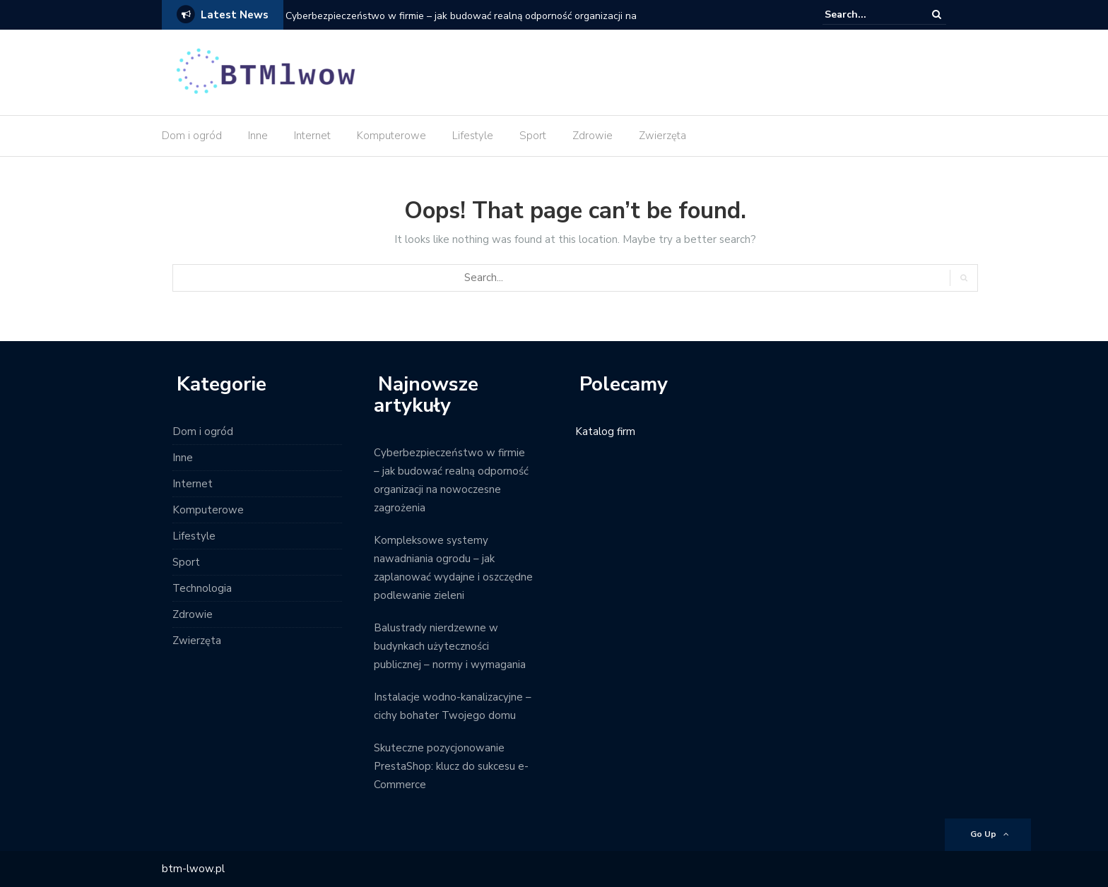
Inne (258, 136)
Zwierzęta (662, 136)
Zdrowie (592, 136)
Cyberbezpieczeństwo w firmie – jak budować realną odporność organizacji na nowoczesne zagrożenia (461, 25)
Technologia (202, 588)
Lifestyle (472, 136)
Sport (532, 136)
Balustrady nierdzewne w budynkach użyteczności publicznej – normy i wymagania (450, 646)
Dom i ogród (192, 136)
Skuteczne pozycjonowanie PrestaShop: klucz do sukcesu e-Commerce (451, 766)
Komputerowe (391, 136)
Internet (312, 136)
